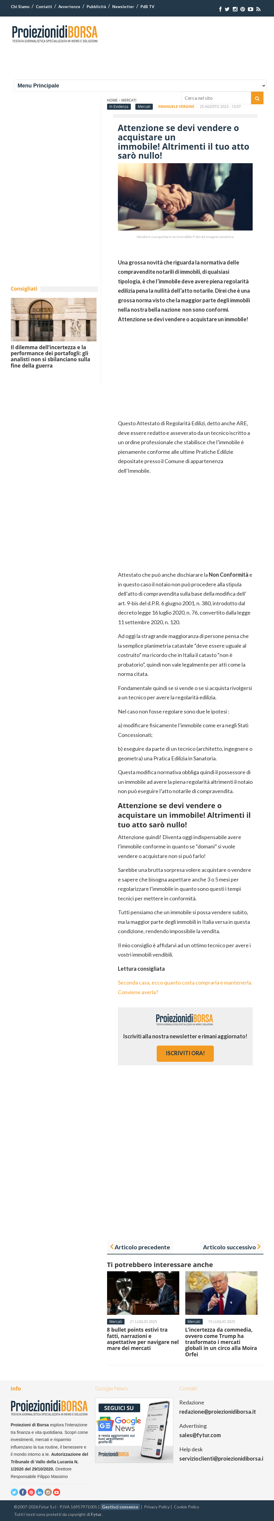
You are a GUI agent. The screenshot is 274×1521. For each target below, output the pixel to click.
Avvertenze (69, 6)
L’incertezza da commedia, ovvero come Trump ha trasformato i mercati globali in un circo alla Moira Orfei (221, 1342)
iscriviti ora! (185, 1053)
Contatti (44, 6)
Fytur (96, 1514)
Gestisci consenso (120, 1506)
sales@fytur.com (200, 1435)
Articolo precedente (142, 1247)
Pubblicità (96, 6)
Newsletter (123, 6)
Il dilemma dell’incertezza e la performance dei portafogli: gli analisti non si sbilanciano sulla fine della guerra (50, 356)
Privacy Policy (157, 1506)
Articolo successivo (229, 1247)
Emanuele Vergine (176, 106)
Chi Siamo (20, 6)
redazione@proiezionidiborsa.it (217, 1411)
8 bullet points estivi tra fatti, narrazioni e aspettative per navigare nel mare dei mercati (143, 1338)
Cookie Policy (186, 1506)
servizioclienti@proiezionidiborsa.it (222, 1458)
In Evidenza (118, 106)
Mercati (144, 106)
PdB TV (147, 6)
